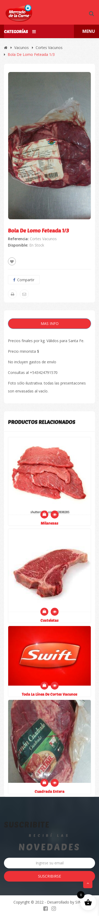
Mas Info (50, 323)
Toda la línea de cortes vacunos (49, 694)
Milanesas (49, 523)
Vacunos (21, 47)
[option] (49, 145)
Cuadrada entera (49, 791)
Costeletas (49, 620)
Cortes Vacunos (49, 47)
